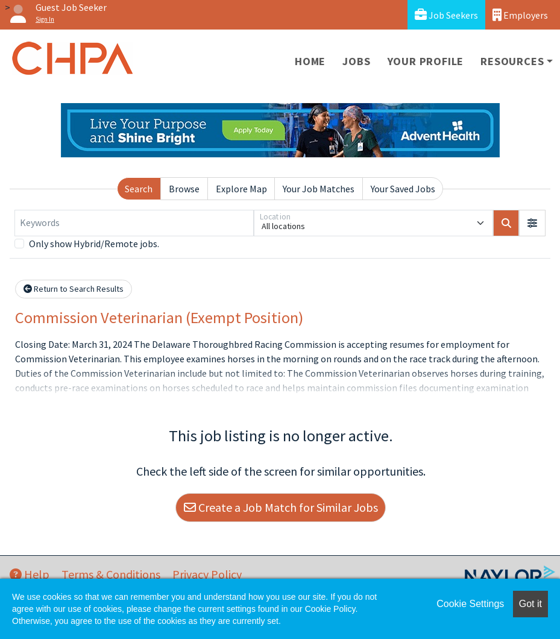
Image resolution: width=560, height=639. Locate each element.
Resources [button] (512, 61)
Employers (520, 14)
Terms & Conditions (110, 574)
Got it (530, 604)
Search (139, 189)
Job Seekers (446, 14)
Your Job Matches (318, 189)
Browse (184, 189)
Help (29, 574)
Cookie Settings (470, 604)
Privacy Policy (207, 574)
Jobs (356, 61)
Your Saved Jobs (403, 189)
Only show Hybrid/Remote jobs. (94, 244)
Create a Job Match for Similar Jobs (281, 507)
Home (310, 61)
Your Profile (426, 61)
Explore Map (241, 189)
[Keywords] (134, 223)
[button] (532, 223)
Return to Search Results (74, 288)
